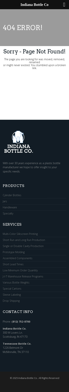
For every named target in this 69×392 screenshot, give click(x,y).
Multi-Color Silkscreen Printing (20, 234)
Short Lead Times (13, 264)
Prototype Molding (14, 252)
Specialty (8, 213)
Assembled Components (17, 258)
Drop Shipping (11, 300)
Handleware (10, 207)
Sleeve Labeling (12, 294)
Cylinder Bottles (12, 195)
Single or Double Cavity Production (23, 246)
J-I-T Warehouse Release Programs (23, 276)
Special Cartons (12, 288)
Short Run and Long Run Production (24, 240)
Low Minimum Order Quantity (20, 270)
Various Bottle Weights (16, 282)
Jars (5, 201)
